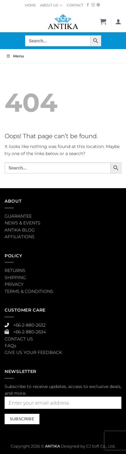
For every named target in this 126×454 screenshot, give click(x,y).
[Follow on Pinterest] (98, 5)
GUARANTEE (18, 216)
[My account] (118, 21)
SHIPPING (15, 277)
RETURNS (15, 270)
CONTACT (75, 5)
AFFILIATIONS (20, 236)
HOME (30, 5)
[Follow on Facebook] (88, 5)
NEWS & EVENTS (22, 223)
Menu (15, 56)
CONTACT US (19, 339)
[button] (103, 21)
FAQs (10, 345)
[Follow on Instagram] (93, 5)
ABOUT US (51, 5)
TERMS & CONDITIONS (29, 291)
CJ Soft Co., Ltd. (101, 446)
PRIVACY (14, 284)
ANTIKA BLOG (20, 230)
